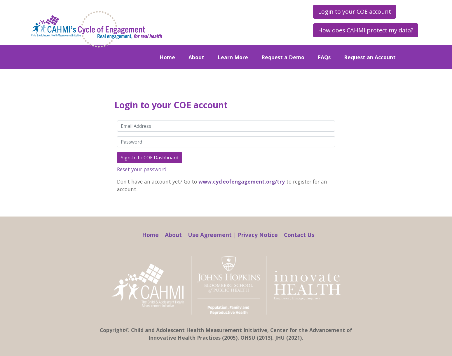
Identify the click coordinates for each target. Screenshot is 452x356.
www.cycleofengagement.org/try (241, 181)
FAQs (324, 57)
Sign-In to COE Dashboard (149, 157)
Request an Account (370, 57)
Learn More (233, 57)
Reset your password (142, 169)
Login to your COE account (354, 11)
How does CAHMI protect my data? (365, 30)
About (196, 57)
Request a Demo (282, 57)
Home (167, 57)
